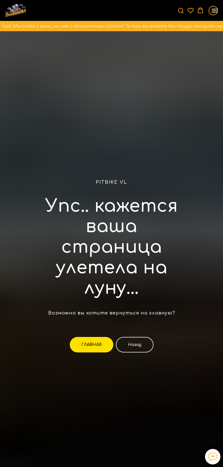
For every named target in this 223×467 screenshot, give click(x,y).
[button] (181, 10)
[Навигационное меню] (215, 10)
